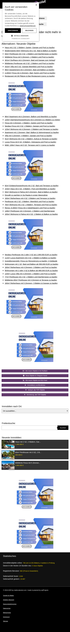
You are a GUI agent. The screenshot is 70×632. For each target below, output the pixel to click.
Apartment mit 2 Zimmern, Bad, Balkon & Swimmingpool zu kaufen (32, 132)
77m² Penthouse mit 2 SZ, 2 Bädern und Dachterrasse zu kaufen (31, 277)
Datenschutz (6, 608)
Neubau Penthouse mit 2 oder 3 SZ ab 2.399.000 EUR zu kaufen (31, 255)
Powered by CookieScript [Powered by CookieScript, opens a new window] (21, 38)
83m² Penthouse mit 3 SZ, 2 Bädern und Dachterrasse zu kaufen (31, 54)
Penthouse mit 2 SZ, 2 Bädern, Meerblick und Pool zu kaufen (29, 201)
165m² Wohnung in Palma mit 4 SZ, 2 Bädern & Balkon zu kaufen (31, 214)
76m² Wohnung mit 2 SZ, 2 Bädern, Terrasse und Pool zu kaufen (31, 205)
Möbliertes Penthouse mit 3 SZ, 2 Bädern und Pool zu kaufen (29, 63)
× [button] (36, 5)
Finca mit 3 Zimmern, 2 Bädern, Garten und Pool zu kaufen (29, 123)
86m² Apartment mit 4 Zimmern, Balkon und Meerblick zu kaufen (31, 116)
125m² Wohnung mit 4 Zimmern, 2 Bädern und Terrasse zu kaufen (31, 129)
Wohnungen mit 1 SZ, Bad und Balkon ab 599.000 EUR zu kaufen (31, 264)
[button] (21, 35)
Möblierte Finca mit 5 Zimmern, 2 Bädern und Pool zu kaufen (29, 57)
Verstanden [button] (13, 30)
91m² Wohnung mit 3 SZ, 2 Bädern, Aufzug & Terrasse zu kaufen (31, 139)
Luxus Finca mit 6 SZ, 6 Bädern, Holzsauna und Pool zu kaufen (30, 142)
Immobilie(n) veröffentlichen (35, 385)
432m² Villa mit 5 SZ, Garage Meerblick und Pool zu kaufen (29, 66)
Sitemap (5, 621)
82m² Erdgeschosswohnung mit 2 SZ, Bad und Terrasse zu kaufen (31, 186)
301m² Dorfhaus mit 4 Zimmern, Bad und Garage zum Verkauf (30, 60)
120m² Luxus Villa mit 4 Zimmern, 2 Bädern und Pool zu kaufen (30, 274)
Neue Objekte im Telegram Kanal (35, 375)
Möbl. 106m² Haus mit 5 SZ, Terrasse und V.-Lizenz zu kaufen (30, 145)
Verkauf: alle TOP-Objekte (35, 390)
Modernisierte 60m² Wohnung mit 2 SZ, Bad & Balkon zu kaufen (31, 51)
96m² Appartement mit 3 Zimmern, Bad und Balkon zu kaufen (29, 70)
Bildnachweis (7, 612)
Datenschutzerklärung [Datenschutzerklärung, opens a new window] (28, 26)
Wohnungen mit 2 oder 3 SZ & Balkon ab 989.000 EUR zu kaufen (31, 270)
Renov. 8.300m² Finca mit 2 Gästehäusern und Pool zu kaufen (30, 208)
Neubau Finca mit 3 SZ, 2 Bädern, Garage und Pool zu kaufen (30, 126)
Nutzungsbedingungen (9, 604)
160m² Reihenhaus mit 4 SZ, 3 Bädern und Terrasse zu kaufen (30, 198)
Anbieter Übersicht (8, 599)
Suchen (63, 428)
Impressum (6, 617)
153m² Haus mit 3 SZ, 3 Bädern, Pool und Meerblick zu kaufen (30, 189)
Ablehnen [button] (29, 30)
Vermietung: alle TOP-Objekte (35, 395)
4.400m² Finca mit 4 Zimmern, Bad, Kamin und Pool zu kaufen (30, 73)
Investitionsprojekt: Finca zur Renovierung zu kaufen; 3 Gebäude (31, 261)
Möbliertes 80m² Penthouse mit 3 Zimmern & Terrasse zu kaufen (31, 280)
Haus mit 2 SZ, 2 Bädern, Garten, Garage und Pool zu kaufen (30, 47)
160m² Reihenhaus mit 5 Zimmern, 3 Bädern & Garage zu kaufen (31, 283)
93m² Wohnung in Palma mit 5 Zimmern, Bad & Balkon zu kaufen (31, 192)
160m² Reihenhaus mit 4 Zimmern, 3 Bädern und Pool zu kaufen (31, 267)
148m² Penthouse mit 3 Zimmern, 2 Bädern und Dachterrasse (30, 211)
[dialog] (20, 21)
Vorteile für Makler (8, 595)
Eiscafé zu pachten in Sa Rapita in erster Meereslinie (26, 195)
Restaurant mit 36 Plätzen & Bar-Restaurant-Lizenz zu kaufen (30, 76)
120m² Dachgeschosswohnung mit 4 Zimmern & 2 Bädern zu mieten (32, 120)
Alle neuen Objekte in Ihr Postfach (35, 371)
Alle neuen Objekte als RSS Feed (35, 380)
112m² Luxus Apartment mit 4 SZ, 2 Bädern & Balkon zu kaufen (30, 258)
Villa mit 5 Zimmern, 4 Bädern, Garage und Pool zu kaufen (28, 136)
